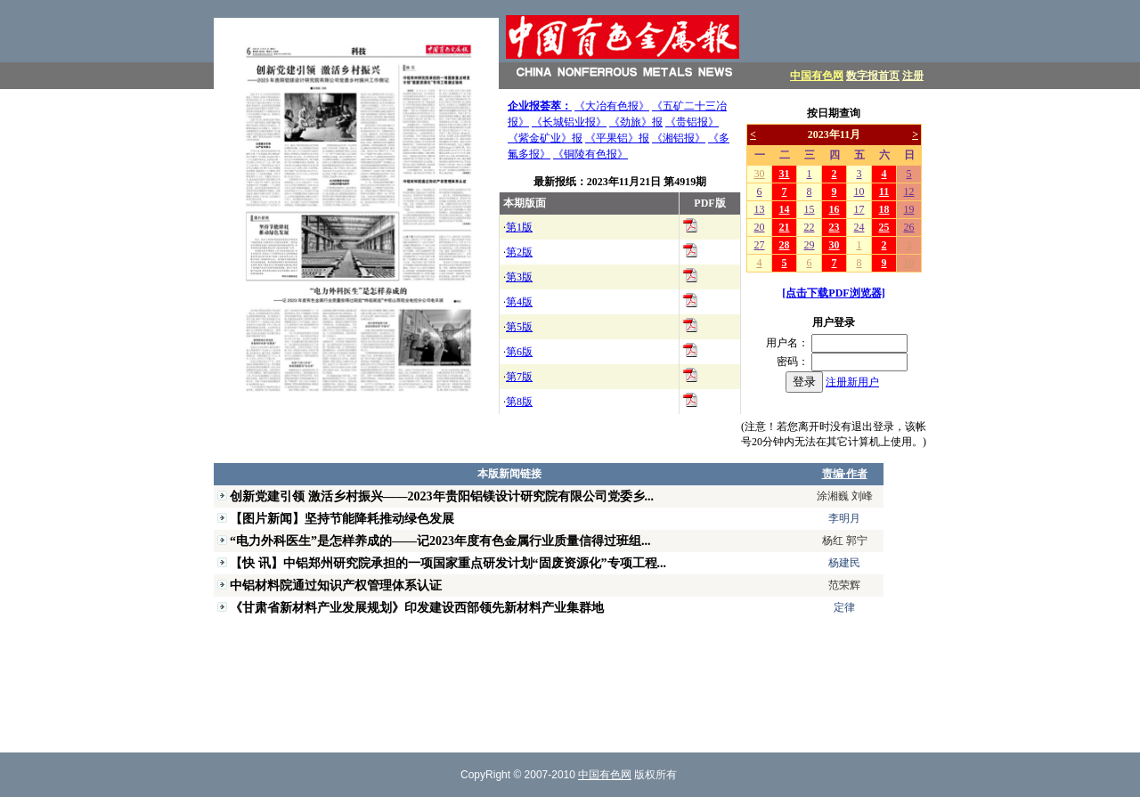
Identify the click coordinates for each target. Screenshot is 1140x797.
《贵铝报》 (692, 122)
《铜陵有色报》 (590, 154)
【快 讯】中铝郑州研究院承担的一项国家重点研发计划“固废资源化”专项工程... (448, 563)
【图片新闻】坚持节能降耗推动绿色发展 (342, 518)
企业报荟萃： (540, 106)
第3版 (519, 277)
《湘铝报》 (678, 138)
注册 (913, 75)
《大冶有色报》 (611, 106)
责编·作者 (844, 474)
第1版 (519, 227)
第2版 (519, 252)
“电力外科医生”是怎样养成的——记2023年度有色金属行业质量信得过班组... (440, 540)
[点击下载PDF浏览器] (833, 293)
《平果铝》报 (617, 138)
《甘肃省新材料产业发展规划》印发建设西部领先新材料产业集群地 (417, 607)
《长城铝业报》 (569, 122)
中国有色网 (816, 75)
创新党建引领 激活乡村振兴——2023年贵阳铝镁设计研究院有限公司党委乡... (442, 496)
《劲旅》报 (636, 122)
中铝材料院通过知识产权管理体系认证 (336, 585)
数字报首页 (873, 75)
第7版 (519, 376)
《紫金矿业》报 (545, 138)
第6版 (519, 352)
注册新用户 (852, 382)
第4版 (519, 302)
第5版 (519, 327)
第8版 (519, 401)
